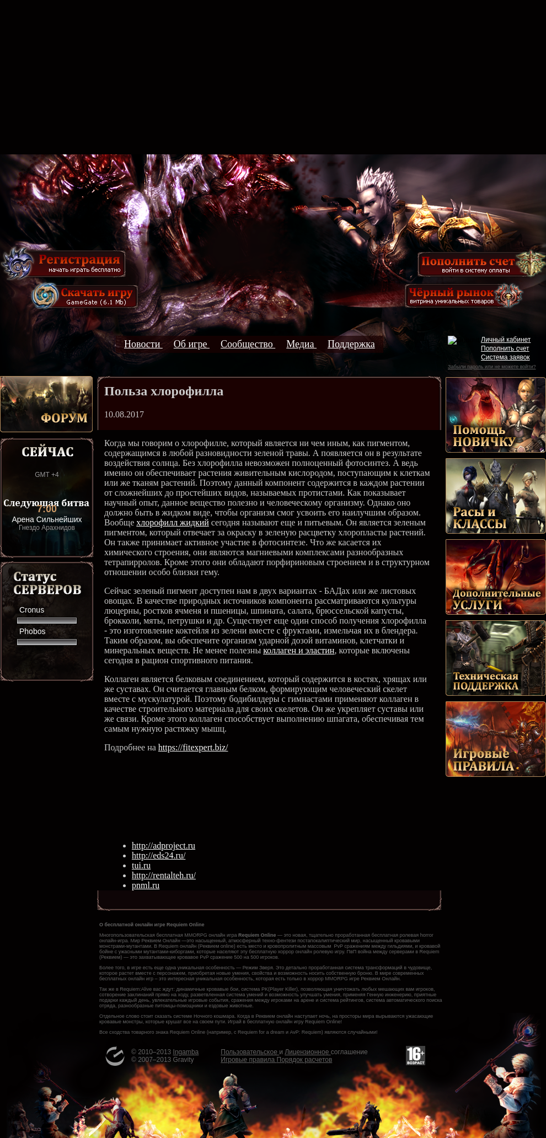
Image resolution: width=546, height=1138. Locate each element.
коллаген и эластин (298, 650)
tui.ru (141, 865)
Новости (143, 344)
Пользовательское (250, 1052)
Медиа (301, 344)
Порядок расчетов (305, 1060)
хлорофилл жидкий (172, 522)
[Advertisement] (273, 77)
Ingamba (186, 1052)
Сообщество (248, 344)
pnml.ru (145, 885)
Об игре (192, 344)
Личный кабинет (506, 339)
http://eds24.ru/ (158, 855)
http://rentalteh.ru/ (164, 875)
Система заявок (505, 357)
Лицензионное (307, 1052)
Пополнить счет (505, 348)
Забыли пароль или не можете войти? (492, 366)
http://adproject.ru (163, 845)
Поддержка (351, 344)
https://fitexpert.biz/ (193, 747)
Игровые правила (248, 1060)
